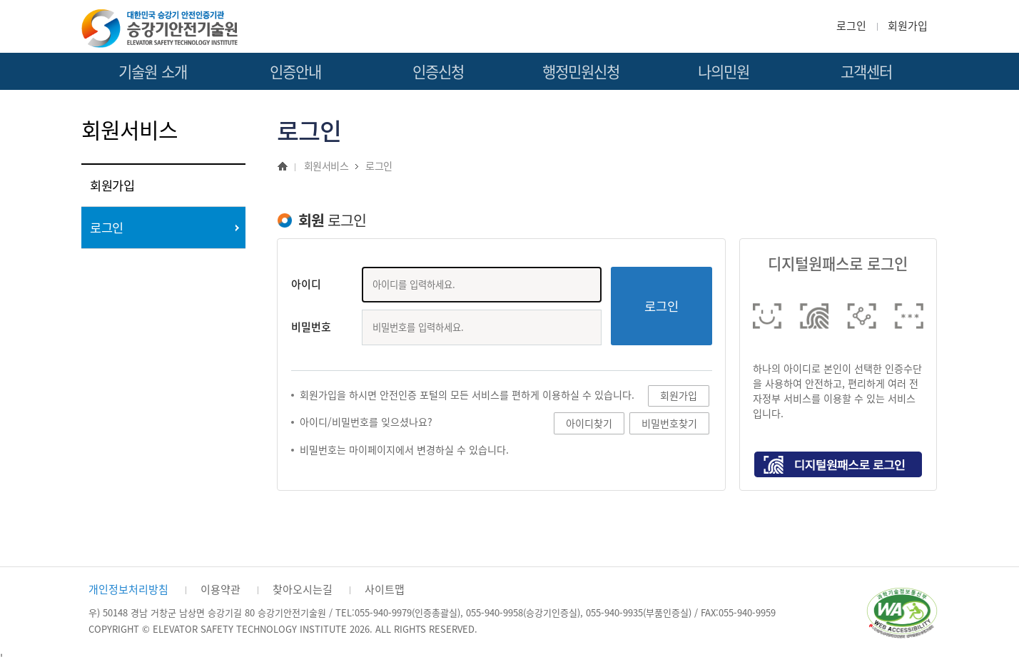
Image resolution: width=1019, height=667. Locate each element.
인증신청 (438, 72)
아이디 (306, 284)
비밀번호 (311, 327)
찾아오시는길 (303, 589)
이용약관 (220, 589)
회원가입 (908, 26)
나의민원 (724, 72)
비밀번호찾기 (669, 423)
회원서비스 (326, 165)
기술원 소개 (152, 72)
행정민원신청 (581, 72)
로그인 (851, 26)
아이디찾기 (589, 423)
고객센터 (867, 72)
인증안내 (296, 72)
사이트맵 (385, 589)
